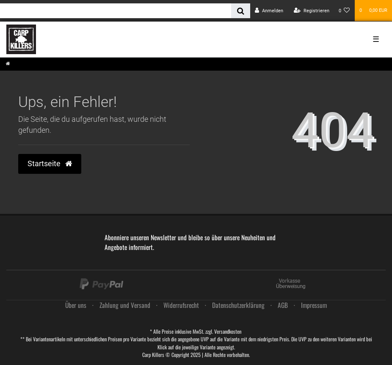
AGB (283, 305)
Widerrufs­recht (181, 305)
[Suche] (240, 10)
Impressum (314, 305)
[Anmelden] (269, 11)
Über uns (75, 305)
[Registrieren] (311, 11)
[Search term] (115, 10)
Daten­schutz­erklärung (238, 305)
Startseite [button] (50, 163)
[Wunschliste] (344, 11)
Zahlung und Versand (124, 305)
